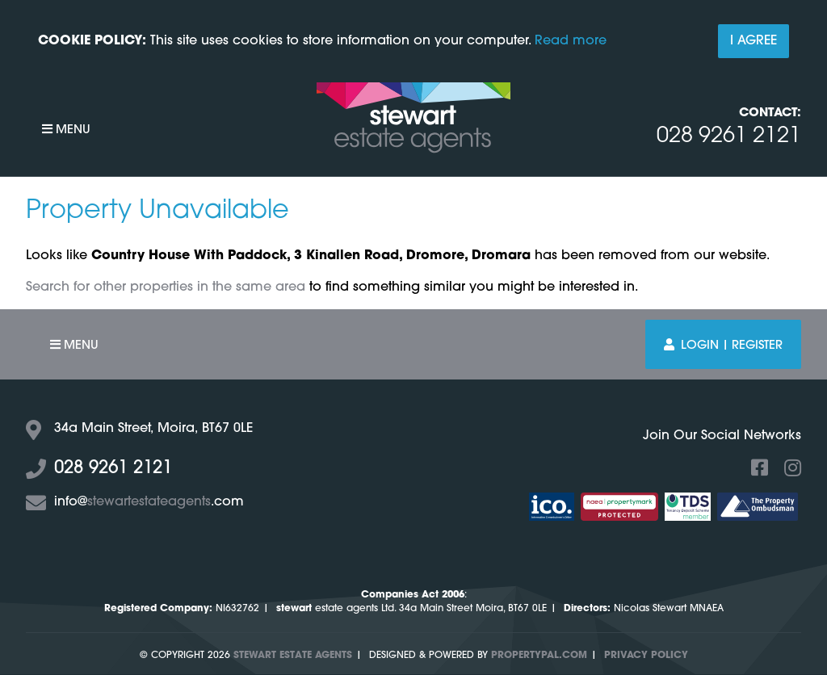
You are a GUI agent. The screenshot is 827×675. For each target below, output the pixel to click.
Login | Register (723, 345)
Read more (571, 41)
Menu (66, 129)
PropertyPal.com (539, 655)
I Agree (753, 41)
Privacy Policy (646, 655)
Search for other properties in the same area (165, 287)
